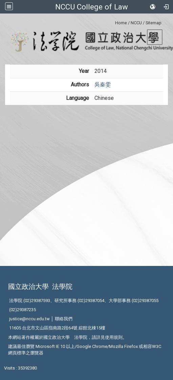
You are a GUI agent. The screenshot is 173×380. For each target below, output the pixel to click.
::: (112, 21)
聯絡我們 (63, 318)
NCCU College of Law (91, 6)
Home (121, 22)
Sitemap (153, 22)
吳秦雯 (102, 84)
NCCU (136, 22)
